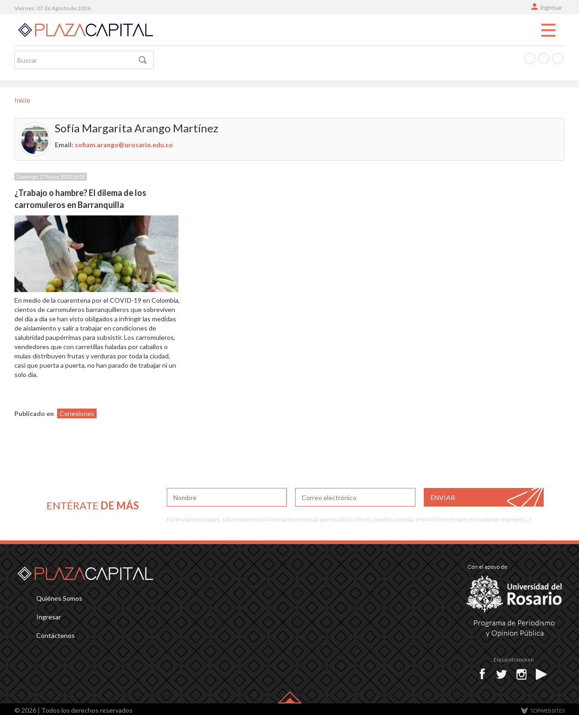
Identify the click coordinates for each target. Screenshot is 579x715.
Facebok (484, 674)
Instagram (558, 58)
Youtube (543, 674)
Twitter (544, 58)
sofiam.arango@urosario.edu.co (124, 145)
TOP (547, 711)
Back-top (290, 697)
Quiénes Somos (59, 598)
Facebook (530, 58)
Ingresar (551, 7)
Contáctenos (55, 635)
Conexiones (76, 413)
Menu (548, 31)
